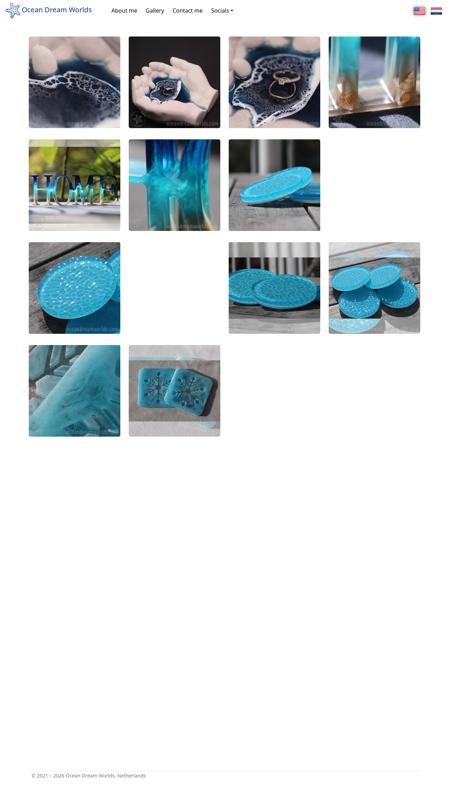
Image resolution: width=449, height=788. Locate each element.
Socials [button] (220, 10)
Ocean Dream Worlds (48, 10)
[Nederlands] (436, 11)
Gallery (155, 10)
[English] (419, 11)
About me (125, 10)
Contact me (188, 10)
